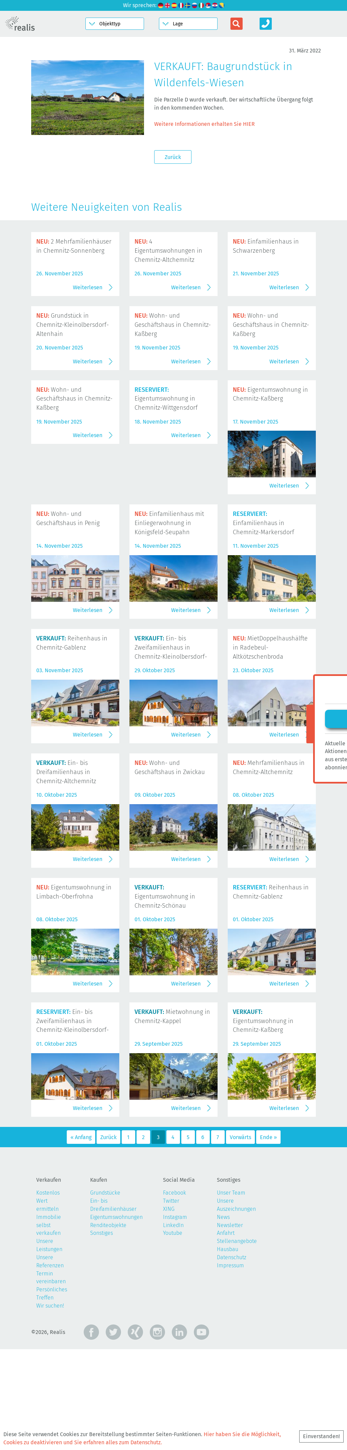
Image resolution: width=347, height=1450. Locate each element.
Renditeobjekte (108, 1326)
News (223, 1318)
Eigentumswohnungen (116, 1318)
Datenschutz (231, 1358)
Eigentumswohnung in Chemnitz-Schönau (165, 997)
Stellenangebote (237, 1342)
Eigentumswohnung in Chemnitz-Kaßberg (263, 1122)
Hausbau (227, 1350)
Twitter (171, 1301)
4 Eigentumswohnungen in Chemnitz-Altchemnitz (168, 251)
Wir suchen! (50, 1406)
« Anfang (80, 1238)
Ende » (268, 1238)
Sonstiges (101, 1334)
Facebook (174, 1294)
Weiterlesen (87, 338)
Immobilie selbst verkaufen (48, 1326)
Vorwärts (240, 1238)
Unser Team (231, 1294)
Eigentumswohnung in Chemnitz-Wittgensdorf (166, 500)
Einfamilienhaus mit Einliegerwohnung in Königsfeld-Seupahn (169, 624)
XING (169, 1310)
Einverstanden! (321, 1436)
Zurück (173, 157)
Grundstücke (105, 1294)
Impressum (230, 1366)
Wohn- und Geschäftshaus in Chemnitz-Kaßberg (173, 375)
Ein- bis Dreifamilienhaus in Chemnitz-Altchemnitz (66, 873)
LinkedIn (173, 1326)
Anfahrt (225, 1334)
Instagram (175, 1318)
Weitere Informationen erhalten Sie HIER (204, 124)
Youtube (172, 1334)
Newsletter (230, 1326)
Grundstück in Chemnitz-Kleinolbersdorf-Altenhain (72, 375)
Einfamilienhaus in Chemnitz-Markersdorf (263, 624)
